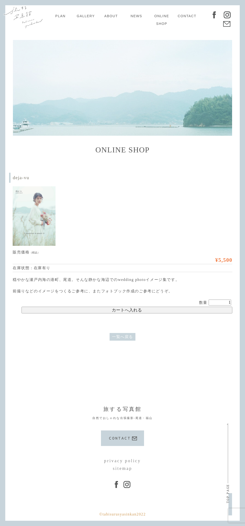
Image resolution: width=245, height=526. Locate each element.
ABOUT (111, 16)
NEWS (136, 16)
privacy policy (122, 460)
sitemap (122, 468)
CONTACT (187, 16)
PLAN (60, 16)
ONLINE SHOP (161, 20)
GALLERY (86, 16)
